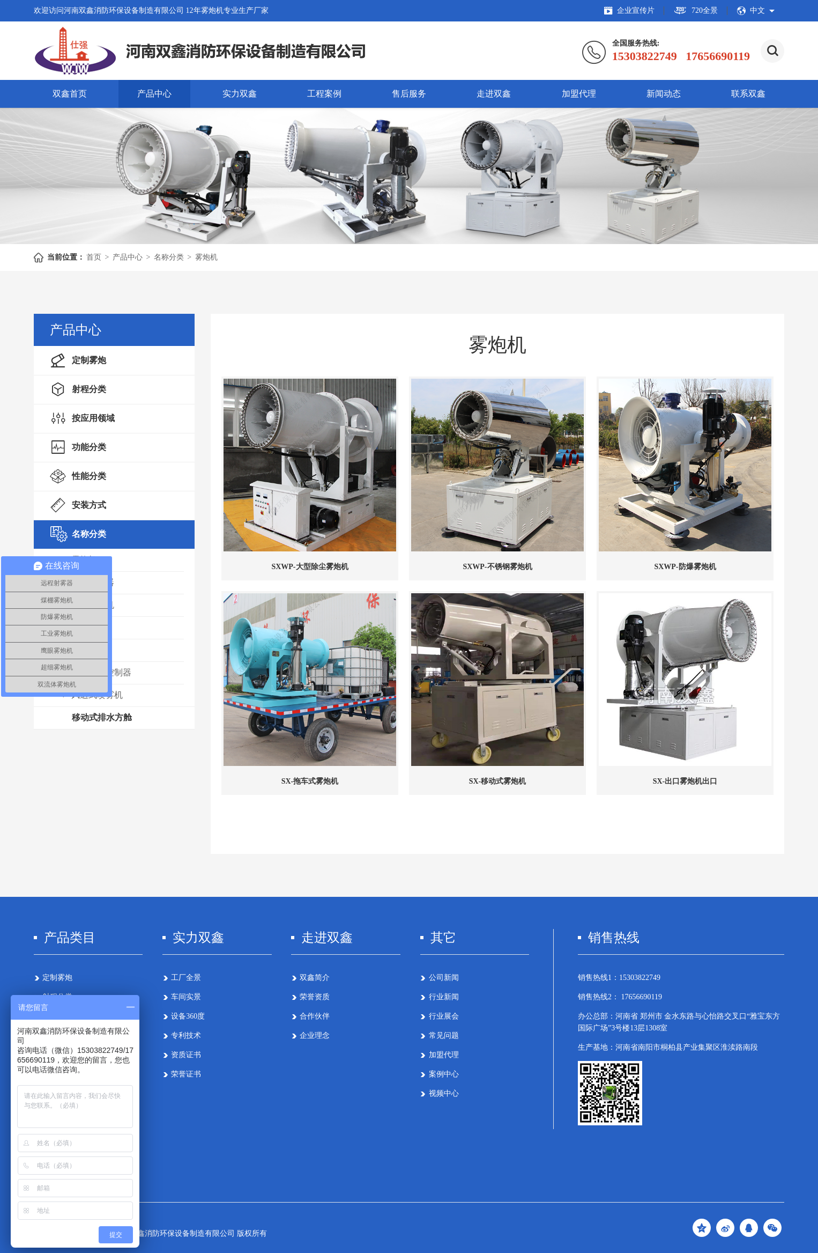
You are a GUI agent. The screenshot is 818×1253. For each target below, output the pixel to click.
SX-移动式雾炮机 (497, 781)
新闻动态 (663, 93)
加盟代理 (579, 93)
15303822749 (639, 978)
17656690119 (640, 997)
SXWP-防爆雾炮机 (685, 567)
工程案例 (324, 93)
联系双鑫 (748, 93)
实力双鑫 (239, 93)
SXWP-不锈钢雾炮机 (497, 567)
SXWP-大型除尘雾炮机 (309, 567)
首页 (93, 257)
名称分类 (169, 257)
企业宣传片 (629, 10)
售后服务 (409, 93)
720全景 (696, 10)
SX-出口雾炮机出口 (685, 781)
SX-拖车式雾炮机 (310, 781)
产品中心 (154, 93)
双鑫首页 (70, 93)
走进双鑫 (494, 93)
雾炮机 (206, 257)
